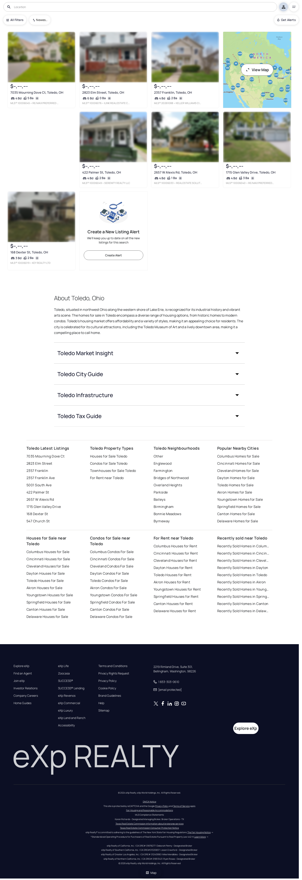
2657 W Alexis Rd (40, 499)
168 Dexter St (37, 514)
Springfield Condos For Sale (112, 602)
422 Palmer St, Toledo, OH (101, 172)
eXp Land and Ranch (71, 717)
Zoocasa (64, 673)
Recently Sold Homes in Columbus (243, 546)
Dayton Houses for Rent (173, 567)
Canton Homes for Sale (236, 514)
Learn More (200, 836)
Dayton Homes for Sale (236, 477)
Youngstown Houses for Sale (49, 595)
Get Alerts (286, 20)
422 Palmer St (37, 492)
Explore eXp (21, 666)
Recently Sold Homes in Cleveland (243, 560)
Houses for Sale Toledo (108, 456)
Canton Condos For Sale (109, 609)
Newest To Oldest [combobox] (41, 20)
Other (158, 456)
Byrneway (162, 521)
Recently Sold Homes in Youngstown (243, 589)
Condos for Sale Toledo (109, 463)
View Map (257, 69)
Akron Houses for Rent (172, 582)
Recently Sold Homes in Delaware (243, 611)
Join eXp (19, 680)
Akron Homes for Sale (234, 492)
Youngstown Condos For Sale (113, 595)
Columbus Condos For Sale (112, 551)
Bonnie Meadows (167, 514)
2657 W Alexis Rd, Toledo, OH (175, 172)
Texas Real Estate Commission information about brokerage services (150, 823)
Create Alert (113, 255)
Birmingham (164, 506)
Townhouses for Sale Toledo (113, 470)
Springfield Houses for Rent (176, 596)
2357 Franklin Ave (40, 477)
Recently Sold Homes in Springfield (243, 596)
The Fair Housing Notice (199, 832)
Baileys (159, 499)
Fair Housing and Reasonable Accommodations (149, 810)
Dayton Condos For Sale (109, 573)
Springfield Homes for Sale (238, 506)
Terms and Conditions (112, 666)
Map (151, 873)
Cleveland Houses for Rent (175, 560)
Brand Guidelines (109, 695)
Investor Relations (26, 688)
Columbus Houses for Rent (175, 546)
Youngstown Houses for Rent (177, 589)
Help (101, 703)
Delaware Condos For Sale (111, 616)
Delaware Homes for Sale (237, 521)
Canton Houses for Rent (173, 603)
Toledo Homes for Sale (235, 485)
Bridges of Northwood (171, 477)
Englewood (162, 463)
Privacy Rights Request (113, 673)
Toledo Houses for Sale (45, 580)
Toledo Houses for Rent (173, 575)
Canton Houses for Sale (45, 609)
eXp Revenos (66, 695)
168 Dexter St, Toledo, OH (29, 252)
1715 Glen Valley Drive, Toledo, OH (251, 172)
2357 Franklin (37, 470)
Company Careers (26, 695)
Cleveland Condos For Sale (111, 566)
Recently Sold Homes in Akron (241, 582)
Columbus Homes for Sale (238, 456)
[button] (149, 353)
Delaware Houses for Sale (47, 616)
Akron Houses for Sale (44, 587)
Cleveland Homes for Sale (238, 470)
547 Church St (38, 521)
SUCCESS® (65, 680)
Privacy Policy (107, 680)
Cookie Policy (107, 688)
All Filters (14, 20)
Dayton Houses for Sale (45, 573)
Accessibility (66, 725)
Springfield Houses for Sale (48, 602)
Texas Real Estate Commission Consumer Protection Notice (149, 827)
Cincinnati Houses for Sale (48, 559)
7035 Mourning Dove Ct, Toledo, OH (36, 92)
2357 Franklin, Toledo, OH (173, 92)
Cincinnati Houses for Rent (176, 553)
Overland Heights (168, 485)
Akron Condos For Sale (108, 587)
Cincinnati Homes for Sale (238, 463)
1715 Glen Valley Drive (43, 506)
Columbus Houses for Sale (48, 551)
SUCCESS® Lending (71, 688)
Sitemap (103, 710)
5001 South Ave (38, 485)
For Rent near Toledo (107, 477)
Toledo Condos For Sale (109, 580)
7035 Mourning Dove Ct (45, 456)
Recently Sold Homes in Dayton (242, 567)
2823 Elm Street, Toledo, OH (103, 92)
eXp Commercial (69, 703)
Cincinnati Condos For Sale (112, 559)
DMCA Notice (149, 801)
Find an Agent (23, 673)
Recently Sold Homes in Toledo (242, 575)
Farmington (163, 470)
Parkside (161, 492)
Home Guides (22, 703)
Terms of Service (181, 806)
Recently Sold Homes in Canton (243, 603)
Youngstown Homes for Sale (240, 499)
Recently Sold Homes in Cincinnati (243, 553)
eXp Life (63, 666)
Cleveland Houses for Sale (47, 566)
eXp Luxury (65, 710)
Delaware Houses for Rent (175, 611)
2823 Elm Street (39, 463)
